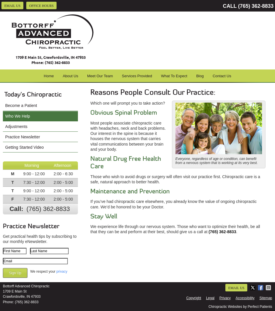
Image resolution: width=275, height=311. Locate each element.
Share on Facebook (261, 287)
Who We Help (17, 116)
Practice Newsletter (22, 137)
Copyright (193, 298)
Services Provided (137, 76)
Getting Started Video (24, 147)
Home (49, 76)
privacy (61, 271)
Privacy (225, 298)
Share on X (253, 287)
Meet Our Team (100, 76)
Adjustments (16, 126)
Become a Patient (21, 105)
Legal (210, 298)
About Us (70, 76)
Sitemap (265, 298)
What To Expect (174, 76)
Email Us (12, 6)
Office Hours (41, 6)
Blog (200, 76)
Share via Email (269, 287)
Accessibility (245, 298)
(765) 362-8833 (256, 6)
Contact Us (222, 76)
